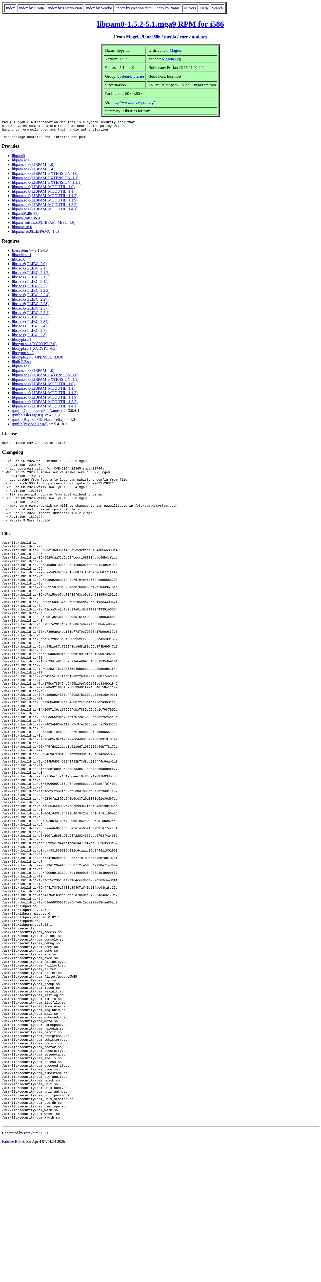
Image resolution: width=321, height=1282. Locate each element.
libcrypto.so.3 (23, 356)
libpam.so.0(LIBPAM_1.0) (33, 168)
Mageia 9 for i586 (143, 36)
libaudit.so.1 (21, 258)
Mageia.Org (171, 59)
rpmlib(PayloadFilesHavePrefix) (37, 423)
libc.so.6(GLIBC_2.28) (30, 307)
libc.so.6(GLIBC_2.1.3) (31, 281)
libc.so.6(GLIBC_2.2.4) (31, 298)
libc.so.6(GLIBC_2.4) (29, 330)
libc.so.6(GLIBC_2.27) (30, 303)
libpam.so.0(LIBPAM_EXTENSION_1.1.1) (46, 186)
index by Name (168, 8)
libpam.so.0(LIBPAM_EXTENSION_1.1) (45, 182)
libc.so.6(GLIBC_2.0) (29, 267)
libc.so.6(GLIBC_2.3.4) (31, 316)
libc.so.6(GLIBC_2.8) (29, 339)
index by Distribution (65, 8)
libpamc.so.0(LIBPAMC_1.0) (35, 235)
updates (199, 36)
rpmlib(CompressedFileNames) (37, 414)
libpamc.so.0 (22, 230)
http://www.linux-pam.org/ (134, 102)
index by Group (31, 8)
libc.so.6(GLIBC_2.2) (29, 290)
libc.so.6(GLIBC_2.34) (30, 325)
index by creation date (133, 8)
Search (217, 8)
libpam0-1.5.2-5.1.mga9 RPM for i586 (160, 24)
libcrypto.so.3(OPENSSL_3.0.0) (37, 361)
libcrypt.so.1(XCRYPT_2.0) (34, 347)
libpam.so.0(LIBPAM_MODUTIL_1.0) (43, 190)
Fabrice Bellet (13, 1276)
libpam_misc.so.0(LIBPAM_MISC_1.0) (44, 226)
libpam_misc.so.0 (26, 222)
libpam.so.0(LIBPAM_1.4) (33, 173)
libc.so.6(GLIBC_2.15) (30, 285)
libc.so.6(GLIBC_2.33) (30, 321)
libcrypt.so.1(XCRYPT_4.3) (34, 352)
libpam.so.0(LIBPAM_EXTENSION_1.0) (45, 177)
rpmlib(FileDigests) (27, 419)
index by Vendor (99, 8)
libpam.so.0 (21, 164)
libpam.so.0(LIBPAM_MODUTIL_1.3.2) (45, 208)
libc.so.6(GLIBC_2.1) (29, 272)
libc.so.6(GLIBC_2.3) (29, 312)
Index (10, 8)
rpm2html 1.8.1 (36, 1267)
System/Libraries (130, 76)
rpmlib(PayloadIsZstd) (30, 428)
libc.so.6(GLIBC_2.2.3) (31, 294)
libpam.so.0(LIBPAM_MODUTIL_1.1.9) (45, 204)
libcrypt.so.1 (22, 343)
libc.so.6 (18, 263)
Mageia (175, 50)
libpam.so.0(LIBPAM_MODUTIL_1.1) (43, 195)
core (184, 36)
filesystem (20, 254)
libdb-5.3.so (21, 365)
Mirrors (190, 8)
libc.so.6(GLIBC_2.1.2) (31, 276)
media (170, 36)
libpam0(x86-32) (25, 217)
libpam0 (18, 159)
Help (204, 8)
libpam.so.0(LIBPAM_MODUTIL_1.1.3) (45, 199)
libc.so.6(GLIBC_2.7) (29, 334)
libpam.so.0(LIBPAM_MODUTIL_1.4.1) (45, 213)
